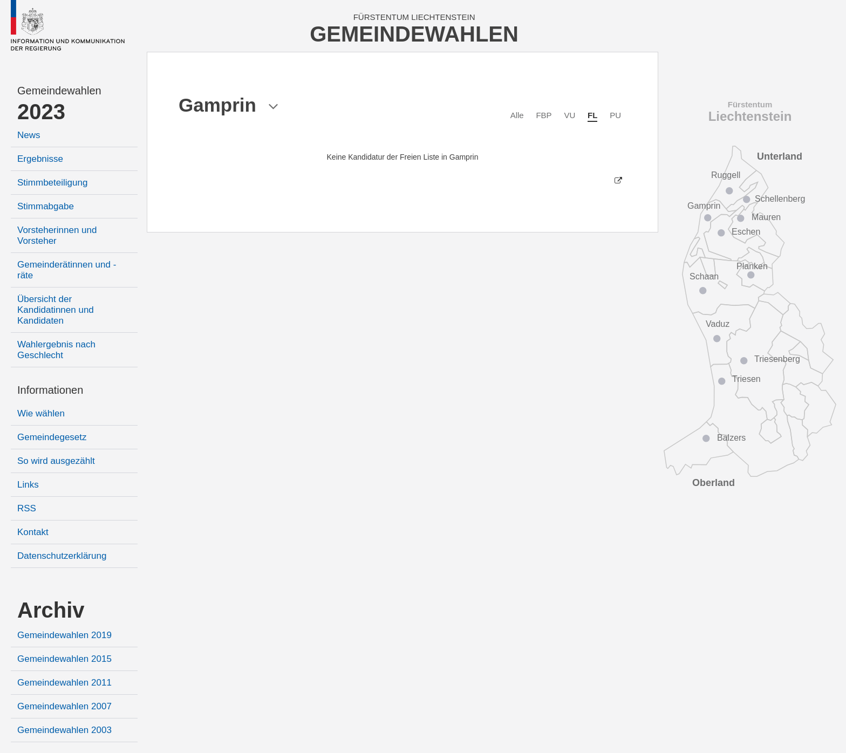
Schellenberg (780, 198)
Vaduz (717, 323)
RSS (26, 508)
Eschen (746, 231)
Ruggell (725, 175)
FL (592, 115)
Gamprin (703, 205)
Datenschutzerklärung (61, 556)
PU (615, 115)
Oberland (713, 482)
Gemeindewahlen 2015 (64, 659)
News (28, 135)
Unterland (779, 156)
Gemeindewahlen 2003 (64, 730)
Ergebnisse (40, 159)
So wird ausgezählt (56, 461)
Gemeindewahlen (59, 90)
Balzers (731, 437)
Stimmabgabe (45, 206)
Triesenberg (777, 359)
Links (28, 485)
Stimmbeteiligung (52, 182)
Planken (752, 266)
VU (569, 115)
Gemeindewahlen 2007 (64, 706)
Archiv (51, 610)
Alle (517, 115)
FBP (543, 115)
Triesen (746, 379)
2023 (41, 111)
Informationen (50, 390)
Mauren (766, 217)
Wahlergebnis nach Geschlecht (56, 349)
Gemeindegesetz (52, 437)
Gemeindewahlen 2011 (64, 682)
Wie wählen (41, 413)
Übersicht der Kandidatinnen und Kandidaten (55, 310)
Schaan (704, 276)
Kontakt (33, 532)
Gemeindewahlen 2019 (64, 635)
